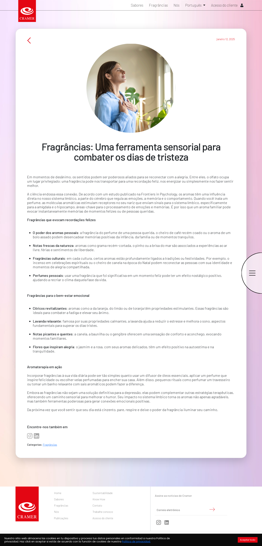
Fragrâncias (158, 5)
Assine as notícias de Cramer (173, 495)
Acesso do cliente (227, 5)
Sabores (137, 5)
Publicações (61, 518)
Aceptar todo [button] (247, 540)
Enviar (212, 509)
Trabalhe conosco (103, 511)
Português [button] (193, 5)
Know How (99, 499)
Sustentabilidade (103, 493)
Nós (176, 5)
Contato (97, 505)
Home (57, 493)
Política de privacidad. (136, 541)
